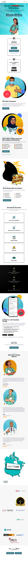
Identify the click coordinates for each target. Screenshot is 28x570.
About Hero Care (5, 108)
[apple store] (14, 68)
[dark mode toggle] (24, 1)
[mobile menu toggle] (26, 1)
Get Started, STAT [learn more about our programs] (6, 151)
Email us (11, 337)
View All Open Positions (14, 347)
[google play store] (14, 70)
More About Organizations (14, 50)
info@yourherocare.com (15, 53)
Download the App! (18, 15)
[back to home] (4, 1)
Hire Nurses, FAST (9, 15)
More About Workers (7, 200)
